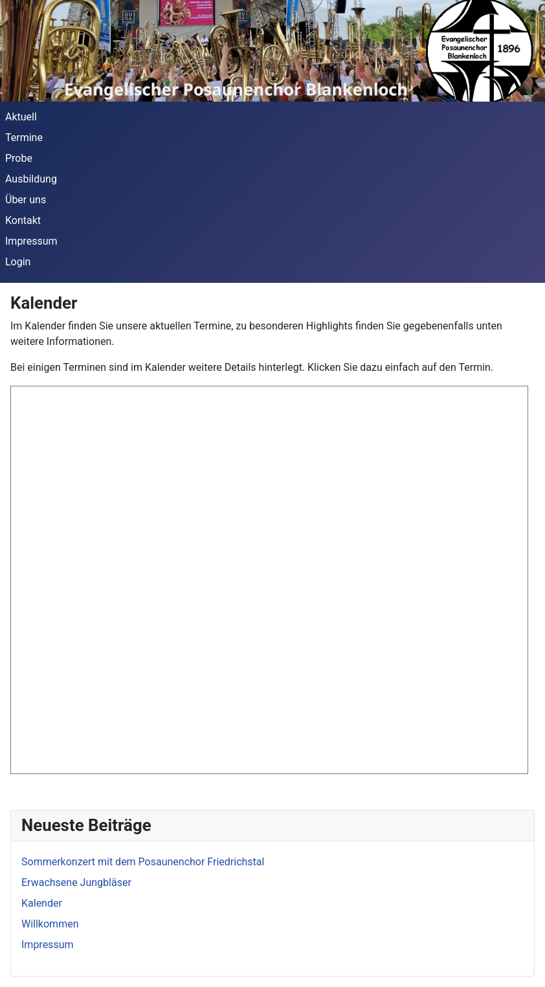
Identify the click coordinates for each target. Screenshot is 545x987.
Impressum (31, 241)
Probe (18, 158)
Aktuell (21, 117)
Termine (24, 137)
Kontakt (23, 220)
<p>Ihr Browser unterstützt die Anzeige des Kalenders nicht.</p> (269, 580)
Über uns (25, 200)
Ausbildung (31, 179)
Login (17, 262)
